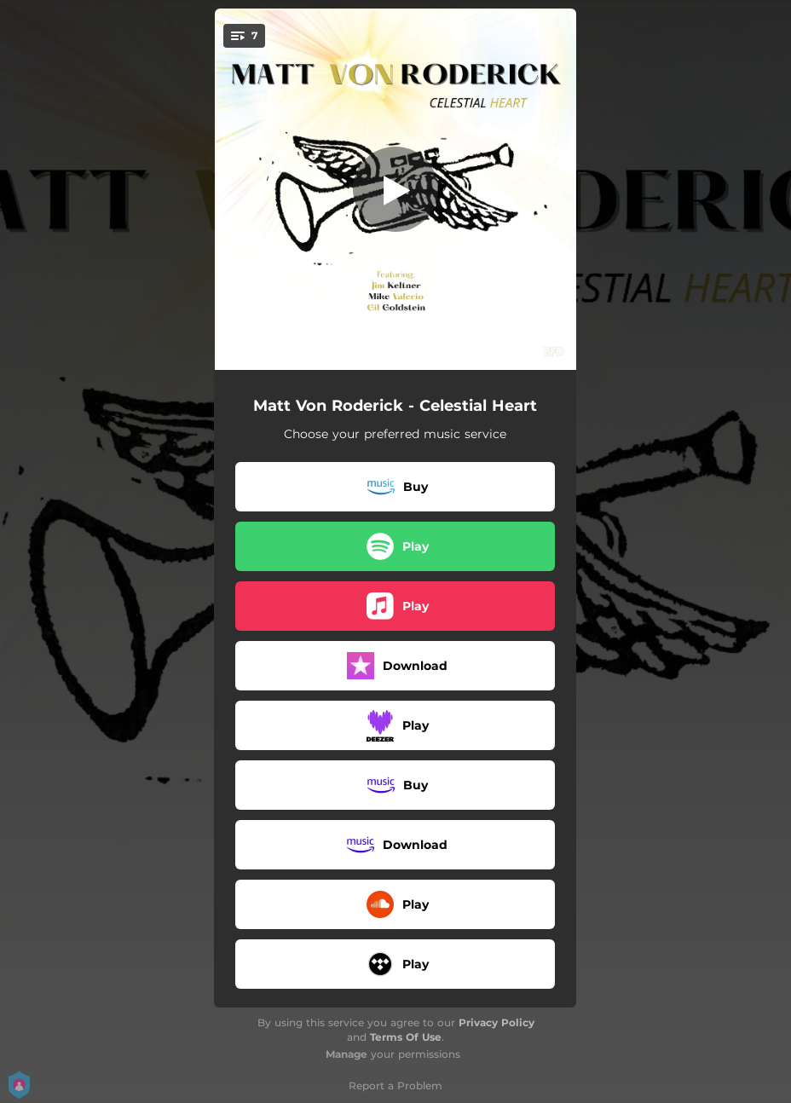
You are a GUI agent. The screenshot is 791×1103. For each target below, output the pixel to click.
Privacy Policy (496, 1022)
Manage (346, 1054)
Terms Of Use (406, 1037)
